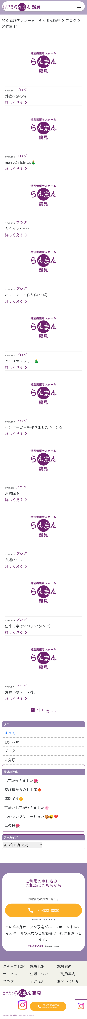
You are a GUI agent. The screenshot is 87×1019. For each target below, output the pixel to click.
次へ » (51, 711)
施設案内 (64, 966)
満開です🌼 (13, 798)
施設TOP (37, 966)
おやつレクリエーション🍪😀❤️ (31, 816)
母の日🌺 (12, 825)
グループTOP (14, 966)
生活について (41, 973)
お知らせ (11, 742)
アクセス (37, 981)
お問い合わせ (68, 981)
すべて (9, 733)
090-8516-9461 (35, 946)
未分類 (9, 760)
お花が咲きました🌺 (21, 780)
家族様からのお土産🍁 (23, 789)
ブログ (9, 750)
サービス (10, 973)
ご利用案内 (66, 973)
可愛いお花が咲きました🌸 (26, 807)
